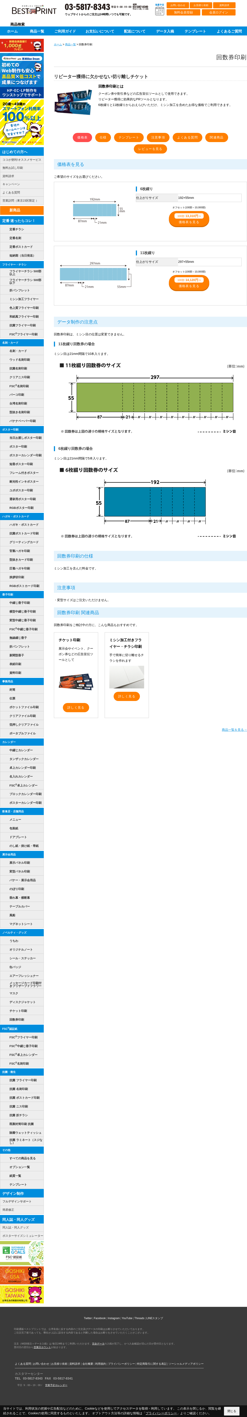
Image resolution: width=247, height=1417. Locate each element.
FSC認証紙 (9, 1028)
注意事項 (158, 137)
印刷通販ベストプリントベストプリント (38, 11)
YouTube (127, 1318)
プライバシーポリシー (121, 1363)
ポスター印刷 (10, 429)
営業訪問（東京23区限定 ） (20, 200)
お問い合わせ (177, 5)
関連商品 (217, 137)
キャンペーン (11, 184)
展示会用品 (9, 854)
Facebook (100, 1318)
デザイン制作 (13, 1193)
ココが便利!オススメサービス (21, 159)
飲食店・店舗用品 (13, 811)
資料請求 (224, 5)
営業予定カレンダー (56, 1385)
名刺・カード (10, 342)
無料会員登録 (183, 12)
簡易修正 (8, 1209)
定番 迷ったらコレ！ (18, 221)
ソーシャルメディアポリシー (186, 1363)
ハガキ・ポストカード (15, 516)
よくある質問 (187, 137)
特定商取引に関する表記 (152, 1363)
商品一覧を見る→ (234, 730)
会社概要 (87, 1363)
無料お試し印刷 (12, 167)
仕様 (103, 137)
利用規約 (100, 1363)
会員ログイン (218, 12)
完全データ (98, 1343)
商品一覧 (70, 44)
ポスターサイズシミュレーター (22, 1235)
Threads (139, 1318)
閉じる (231, 1411)
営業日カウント (42, 1347)
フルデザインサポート (17, 1201)
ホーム (58, 44)
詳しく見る (76, 707)
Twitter (88, 1318)
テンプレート (129, 137)
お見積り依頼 (201, 5)
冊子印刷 (7, 594)
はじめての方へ (14, 152)
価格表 (82, 137)
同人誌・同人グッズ (18, 1219)
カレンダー (9, 742)
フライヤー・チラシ (14, 264)
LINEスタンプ (154, 1318)
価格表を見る (189, 218)
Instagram (114, 1318)
